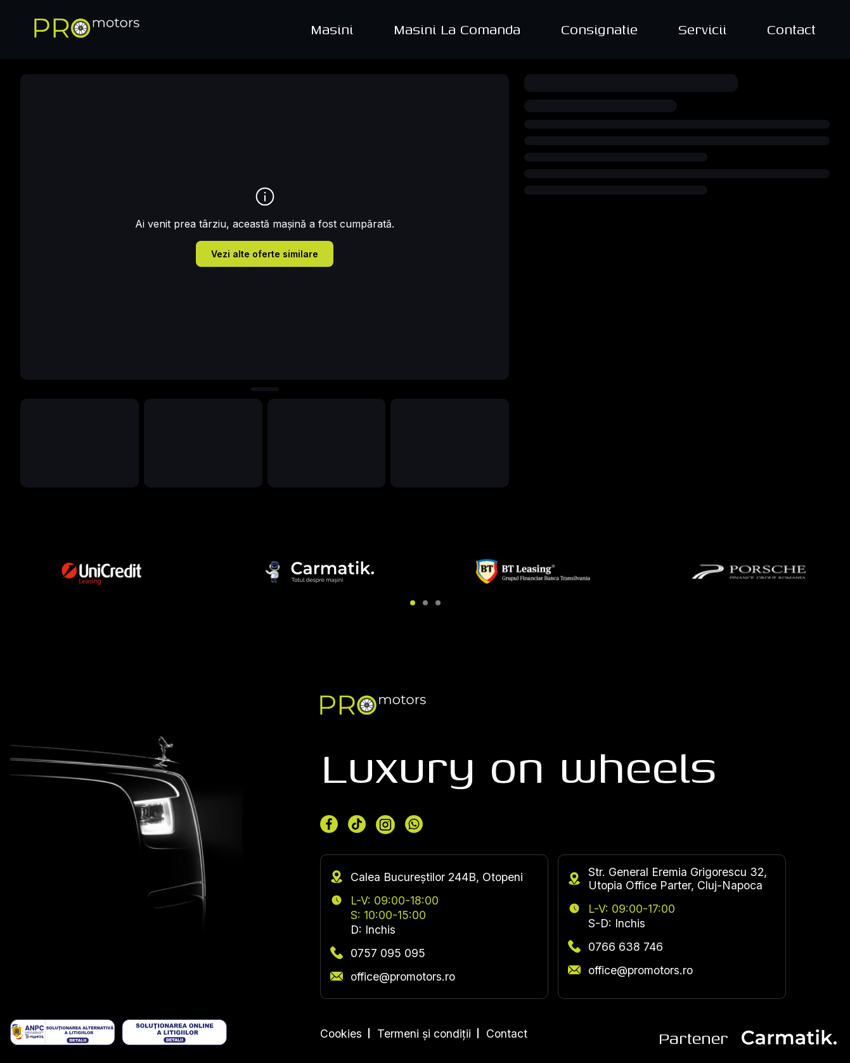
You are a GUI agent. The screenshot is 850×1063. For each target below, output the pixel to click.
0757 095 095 (377, 953)
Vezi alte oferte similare (264, 253)
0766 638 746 (615, 946)
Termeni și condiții (424, 1033)
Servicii (702, 29)
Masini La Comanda (457, 29)
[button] (412, 602)
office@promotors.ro (392, 976)
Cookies (341, 1033)
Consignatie (599, 29)
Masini (332, 29)
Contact (791, 29)
